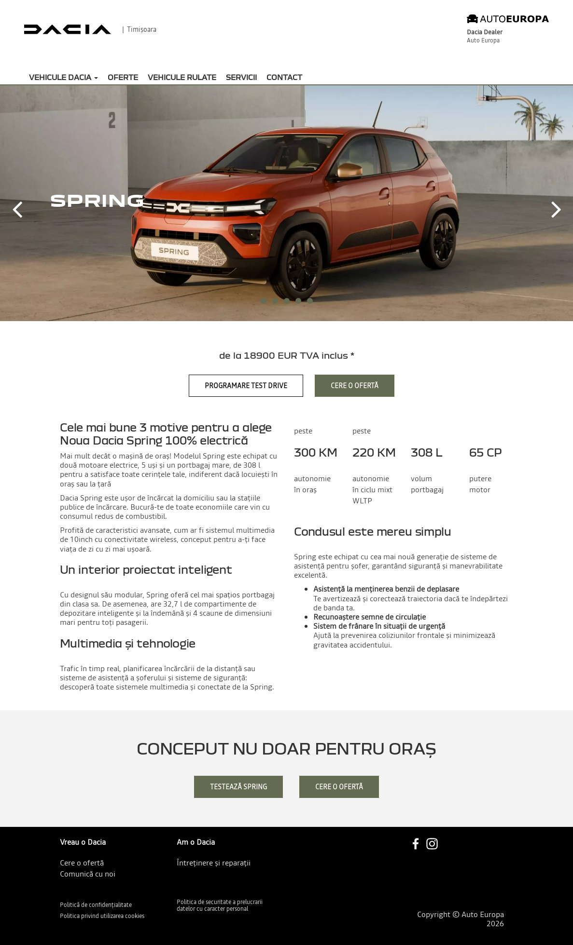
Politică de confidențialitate (96, 905)
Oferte (123, 77)
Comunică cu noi (87, 873)
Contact (284, 77)
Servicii (241, 77)
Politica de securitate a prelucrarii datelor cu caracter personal (220, 906)
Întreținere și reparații (214, 862)
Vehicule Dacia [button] (63, 77)
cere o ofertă (339, 787)
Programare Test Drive (246, 386)
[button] (17, 201)
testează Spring (238, 787)
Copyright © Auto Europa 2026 (460, 919)
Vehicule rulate (182, 77)
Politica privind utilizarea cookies (102, 916)
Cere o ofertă (354, 386)
